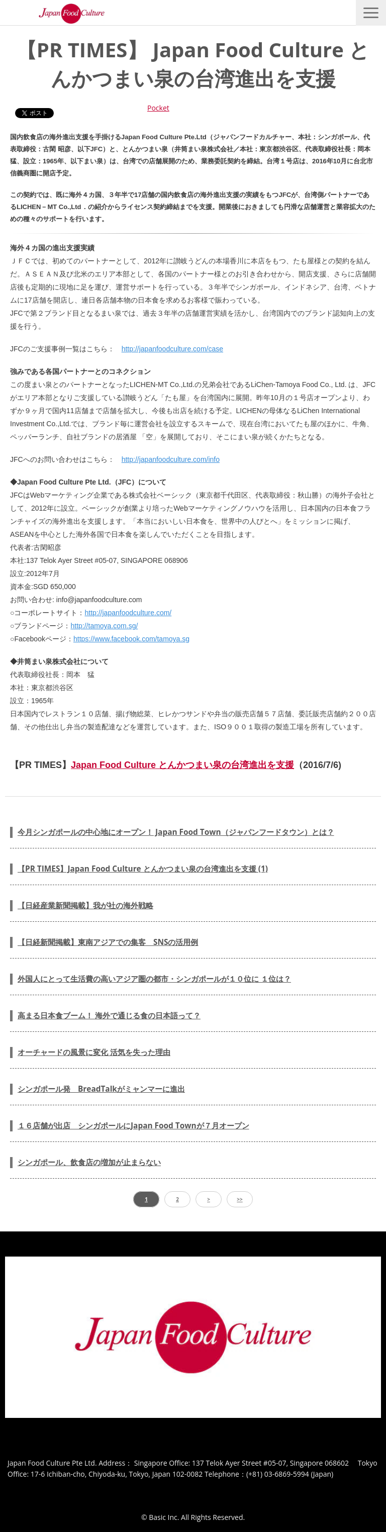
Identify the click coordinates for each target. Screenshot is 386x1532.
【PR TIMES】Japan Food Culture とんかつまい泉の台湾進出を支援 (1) (143, 869)
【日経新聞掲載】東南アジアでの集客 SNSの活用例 (108, 942)
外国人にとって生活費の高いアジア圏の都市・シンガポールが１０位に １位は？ (154, 979)
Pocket (158, 108)
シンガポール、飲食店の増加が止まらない (89, 1162)
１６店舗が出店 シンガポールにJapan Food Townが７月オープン (133, 1125)
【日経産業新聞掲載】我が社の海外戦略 (85, 905)
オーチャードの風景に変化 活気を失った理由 (94, 1052)
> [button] (208, 1199)
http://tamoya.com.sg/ (104, 626)
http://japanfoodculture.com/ (127, 613)
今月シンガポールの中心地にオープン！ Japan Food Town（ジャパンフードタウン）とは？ (176, 832)
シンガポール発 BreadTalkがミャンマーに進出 (101, 1089)
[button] (371, 13)
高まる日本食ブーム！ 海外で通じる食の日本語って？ (109, 1015)
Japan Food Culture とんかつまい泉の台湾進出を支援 (182, 765)
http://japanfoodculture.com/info (171, 459)
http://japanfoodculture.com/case (172, 349)
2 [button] (177, 1199)
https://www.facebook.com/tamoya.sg (131, 639)
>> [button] (239, 1199)
